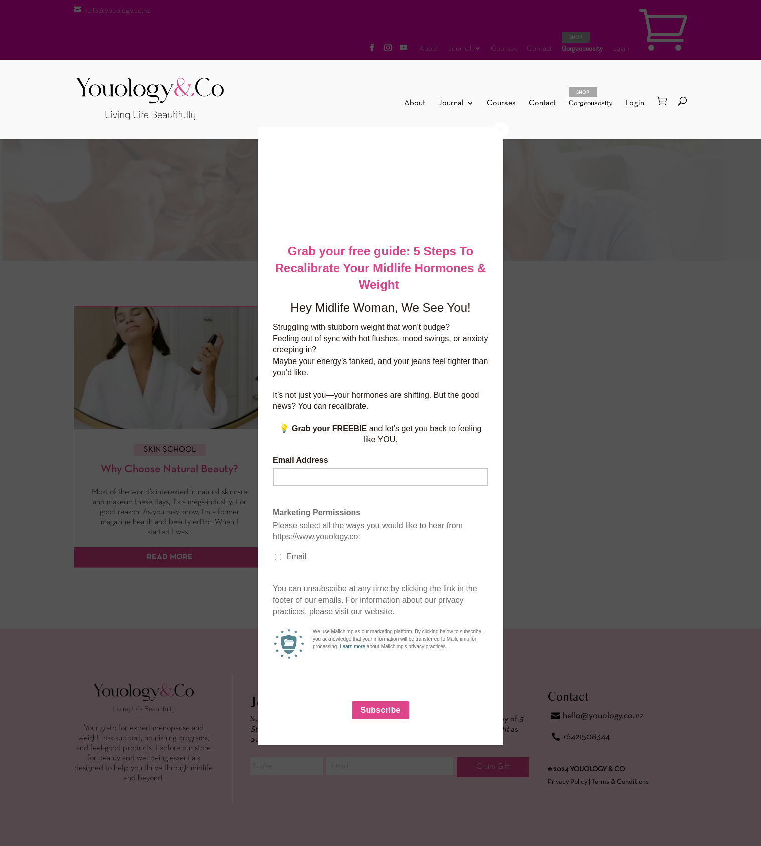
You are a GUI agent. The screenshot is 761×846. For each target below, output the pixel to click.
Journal (451, 103)
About (414, 103)
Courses (501, 103)
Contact (542, 103)
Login (634, 103)
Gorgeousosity (590, 97)
